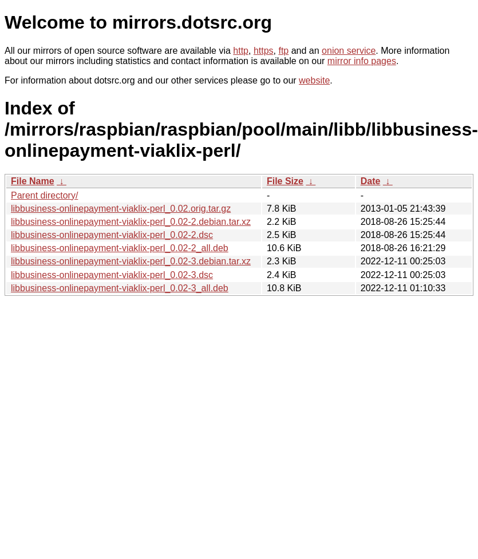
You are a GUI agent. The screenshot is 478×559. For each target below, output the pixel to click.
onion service (349, 50)
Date (371, 181)
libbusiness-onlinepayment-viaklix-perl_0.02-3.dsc (112, 275)
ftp (283, 50)
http (240, 50)
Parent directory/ (44, 195)
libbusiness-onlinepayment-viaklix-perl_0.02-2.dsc (112, 235)
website (314, 80)
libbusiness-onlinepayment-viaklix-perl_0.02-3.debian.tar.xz (131, 261)
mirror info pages (361, 61)
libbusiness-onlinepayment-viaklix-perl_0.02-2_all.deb (119, 248)
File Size (285, 181)
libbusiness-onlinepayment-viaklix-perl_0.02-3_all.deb (119, 288)
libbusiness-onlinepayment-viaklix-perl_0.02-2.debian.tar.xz (131, 222)
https (264, 50)
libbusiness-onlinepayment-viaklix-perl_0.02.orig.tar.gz (121, 208)
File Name (32, 181)
